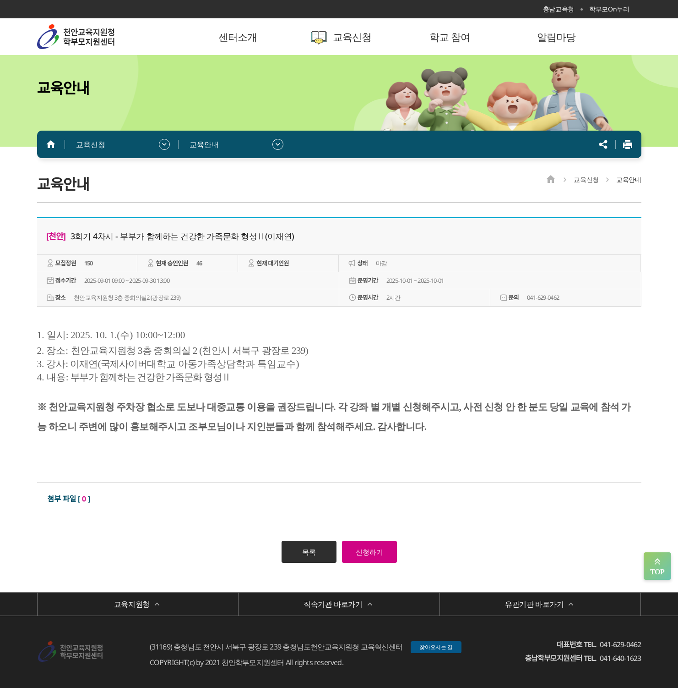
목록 (309, 551)
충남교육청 (558, 9)
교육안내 (204, 144)
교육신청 (90, 144)
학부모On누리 (609, 9)
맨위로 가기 (657, 566)
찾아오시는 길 (436, 647)
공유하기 (603, 144)
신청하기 (369, 551)
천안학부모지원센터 (96, 36)
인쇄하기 (627, 144)
